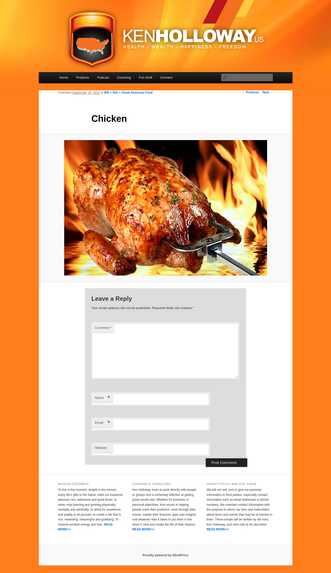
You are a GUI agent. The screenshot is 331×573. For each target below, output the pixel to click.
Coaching (124, 77)
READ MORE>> (143, 529)
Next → (268, 92)
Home (63, 77)
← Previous (250, 92)
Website (101, 448)
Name (102, 398)
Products (82, 77)
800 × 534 (111, 92)
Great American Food (137, 92)
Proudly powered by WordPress (165, 555)
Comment (103, 328)
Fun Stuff (145, 77)
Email (102, 423)
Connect (166, 77)
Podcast (103, 77)
